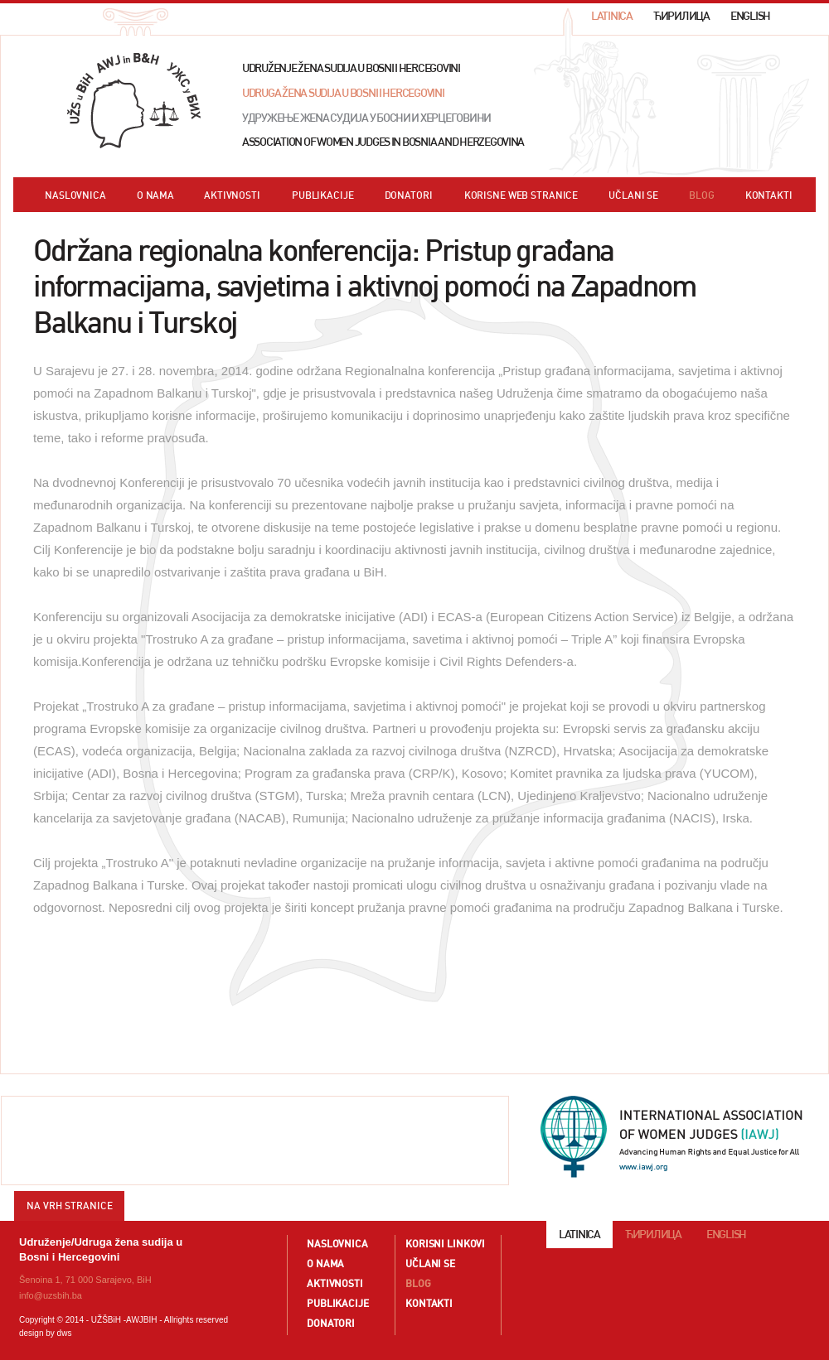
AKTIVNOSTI (232, 195)
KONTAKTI (769, 195)
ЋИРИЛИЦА (681, 16)
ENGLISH (750, 16)
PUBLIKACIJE (323, 195)
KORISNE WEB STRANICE (521, 195)
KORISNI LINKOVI (445, 1243)
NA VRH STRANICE (70, 1205)
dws (64, 1333)
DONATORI (409, 195)
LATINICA (612, 16)
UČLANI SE (633, 195)
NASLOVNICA (75, 195)
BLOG (702, 195)
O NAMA (155, 195)
